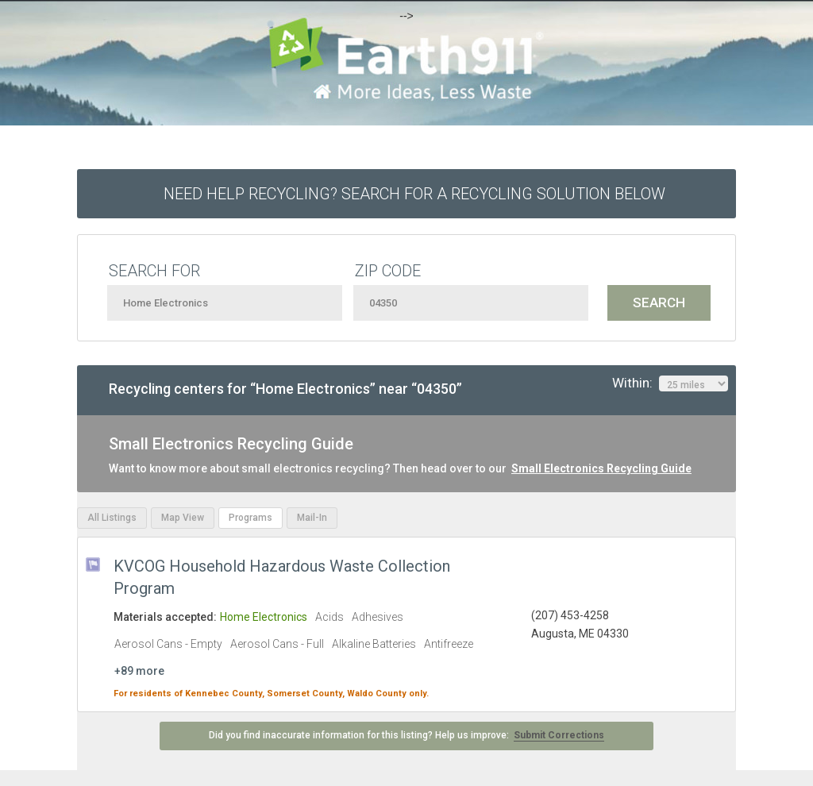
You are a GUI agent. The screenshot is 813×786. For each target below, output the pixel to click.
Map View (182, 517)
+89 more (139, 671)
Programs (250, 517)
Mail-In (312, 517)
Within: (670, 383)
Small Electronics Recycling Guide (601, 468)
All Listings (112, 517)
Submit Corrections (559, 735)
